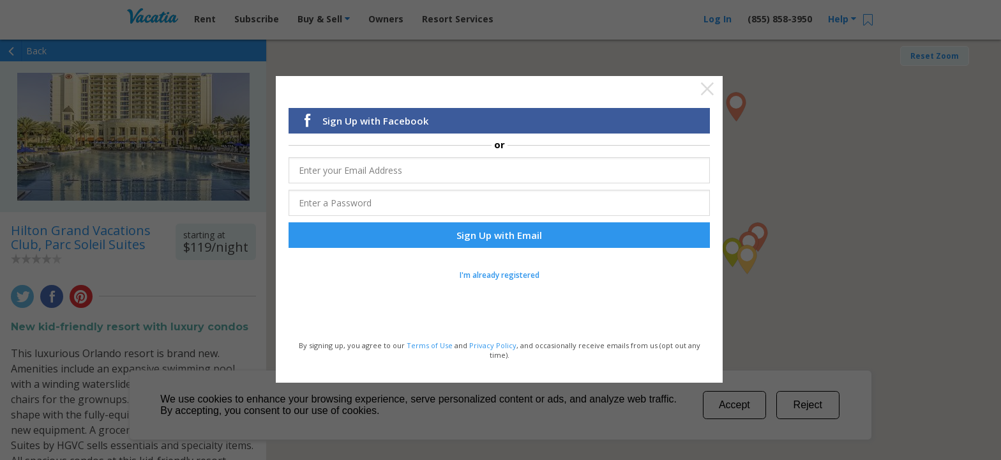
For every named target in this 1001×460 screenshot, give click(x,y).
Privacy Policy (492, 346)
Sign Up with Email (499, 235)
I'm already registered (499, 275)
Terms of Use (430, 346)
